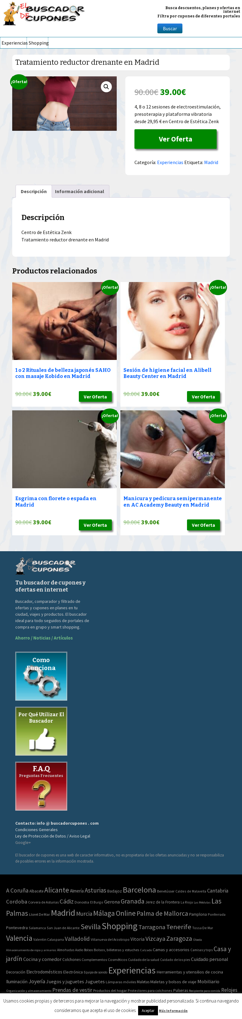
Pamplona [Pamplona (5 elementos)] (198, 914)
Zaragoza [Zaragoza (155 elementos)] (179, 938)
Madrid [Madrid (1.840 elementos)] (63, 912)
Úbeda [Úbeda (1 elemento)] (197, 940)
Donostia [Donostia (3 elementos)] (82, 902)
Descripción (34, 191)
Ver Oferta (175, 139)
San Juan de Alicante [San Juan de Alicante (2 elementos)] (63, 928)
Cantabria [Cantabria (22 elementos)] (217, 890)
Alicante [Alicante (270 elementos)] (56, 889)
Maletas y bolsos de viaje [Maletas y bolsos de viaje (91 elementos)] (173, 981)
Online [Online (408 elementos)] (126, 913)
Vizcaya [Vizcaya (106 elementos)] (155, 939)
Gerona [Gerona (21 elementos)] (112, 902)
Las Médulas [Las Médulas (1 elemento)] (202, 902)
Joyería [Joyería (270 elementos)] (36, 981)
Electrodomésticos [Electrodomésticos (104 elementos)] (44, 972)
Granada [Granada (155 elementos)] (133, 901)
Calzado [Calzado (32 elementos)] (146, 950)
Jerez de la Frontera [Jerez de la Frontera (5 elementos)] (162, 902)
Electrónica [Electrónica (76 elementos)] (73, 972)
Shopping (38, 43)
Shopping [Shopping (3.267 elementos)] (120, 926)
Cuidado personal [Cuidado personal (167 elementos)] (209, 959)
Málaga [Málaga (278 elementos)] (104, 913)
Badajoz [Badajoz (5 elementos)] (114, 891)
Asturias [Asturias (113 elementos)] (95, 890)
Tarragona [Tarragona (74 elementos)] (151, 927)
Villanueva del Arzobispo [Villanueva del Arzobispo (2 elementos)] (110, 939)
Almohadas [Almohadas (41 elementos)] (65, 950)
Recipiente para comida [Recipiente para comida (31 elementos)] (204, 991)
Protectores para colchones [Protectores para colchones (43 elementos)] (150, 990)
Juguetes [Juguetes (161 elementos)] (95, 981)
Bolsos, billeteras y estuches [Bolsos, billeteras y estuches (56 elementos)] (116, 950)
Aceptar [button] (148, 1010)
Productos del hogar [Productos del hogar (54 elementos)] (110, 990)
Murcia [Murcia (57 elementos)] (84, 913)
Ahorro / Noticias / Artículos (44, 638)
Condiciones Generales (36, 829)
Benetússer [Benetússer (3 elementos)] (165, 891)
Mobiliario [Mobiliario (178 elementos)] (208, 981)
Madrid (211, 162)
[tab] (34, 191)
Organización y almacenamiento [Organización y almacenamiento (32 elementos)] (28, 990)
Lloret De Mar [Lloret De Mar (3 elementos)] (39, 914)
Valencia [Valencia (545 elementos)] (19, 938)
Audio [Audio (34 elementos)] (79, 950)
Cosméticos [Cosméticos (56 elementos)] (117, 959)
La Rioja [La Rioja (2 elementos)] (187, 902)
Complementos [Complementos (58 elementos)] (94, 959)
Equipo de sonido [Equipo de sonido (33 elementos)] (95, 972)
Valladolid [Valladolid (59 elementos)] (77, 938)
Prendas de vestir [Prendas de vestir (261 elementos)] (72, 989)
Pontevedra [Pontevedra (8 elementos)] (17, 927)
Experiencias (14, 43)
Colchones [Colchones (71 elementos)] (71, 959)
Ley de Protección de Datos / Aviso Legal (52, 836)
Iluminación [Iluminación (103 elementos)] (17, 981)
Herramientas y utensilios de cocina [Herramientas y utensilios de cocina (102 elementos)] (189, 972)
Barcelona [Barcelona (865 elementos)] (139, 890)
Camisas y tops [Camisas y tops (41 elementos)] (201, 950)
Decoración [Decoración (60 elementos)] (15, 972)
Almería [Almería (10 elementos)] (77, 891)
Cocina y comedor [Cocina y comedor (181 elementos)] (42, 959)
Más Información (173, 1010)
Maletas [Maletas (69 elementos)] (143, 981)
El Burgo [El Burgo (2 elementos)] (96, 902)
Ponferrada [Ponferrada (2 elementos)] (217, 914)
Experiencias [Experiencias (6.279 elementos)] (132, 970)
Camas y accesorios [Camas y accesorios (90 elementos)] (171, 949)
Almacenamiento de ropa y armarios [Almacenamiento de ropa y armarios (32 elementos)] (31, 950)
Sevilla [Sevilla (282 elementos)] (91, 926)
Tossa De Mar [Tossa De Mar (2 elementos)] (202, 928)
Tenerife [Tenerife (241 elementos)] (178, 926)
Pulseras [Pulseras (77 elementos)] (180, 990)
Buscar (170, 28)
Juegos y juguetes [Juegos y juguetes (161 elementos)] (65, 981)
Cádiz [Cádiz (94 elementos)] (67, 901)
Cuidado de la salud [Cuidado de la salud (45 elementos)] (143, 959)
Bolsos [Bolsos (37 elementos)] (88, 950)
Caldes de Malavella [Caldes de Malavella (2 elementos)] (190, 891)
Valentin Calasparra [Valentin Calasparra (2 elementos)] (48, 939)
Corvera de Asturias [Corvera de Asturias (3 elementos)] (43, 902)
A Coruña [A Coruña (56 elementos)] (17, 890)
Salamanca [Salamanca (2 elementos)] (37, 928)
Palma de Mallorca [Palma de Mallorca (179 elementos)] (162, 913)
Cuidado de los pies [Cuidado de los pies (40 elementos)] (175, 960)
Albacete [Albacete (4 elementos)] (36, 891)
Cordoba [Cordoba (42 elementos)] (16, 901)
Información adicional (79, 191)
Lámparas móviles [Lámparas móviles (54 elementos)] (121, 982)
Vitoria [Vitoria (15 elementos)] (137, 939)
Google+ (23, 842)
